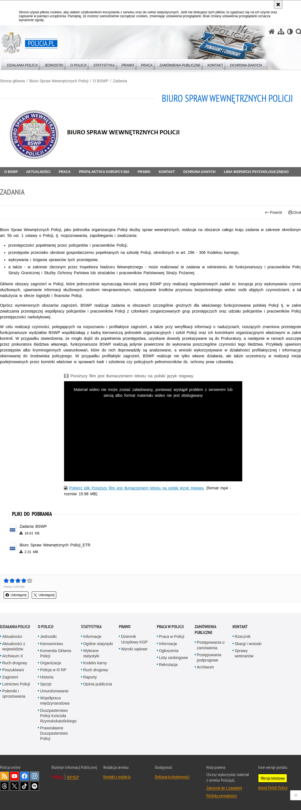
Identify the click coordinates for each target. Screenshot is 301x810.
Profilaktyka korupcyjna (104, 172)
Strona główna (12, 81)
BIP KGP (73, 777)
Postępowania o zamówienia (211, 645)
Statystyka (91, 627)
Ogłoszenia (168, 650)
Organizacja (50, 663)
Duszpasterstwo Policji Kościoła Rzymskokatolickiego (58, 715)
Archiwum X (12, 656)
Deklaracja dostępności (172, 776)
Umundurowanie (54, 691)
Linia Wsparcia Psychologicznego (256, 172)
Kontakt (167, 172)
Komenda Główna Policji (55, 653)
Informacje (92, 636)
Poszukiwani (13, 670)
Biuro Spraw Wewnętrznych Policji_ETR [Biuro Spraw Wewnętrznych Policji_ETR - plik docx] (54, 545)
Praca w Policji (170, 627)
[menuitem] (22, 64)
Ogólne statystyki (98, 643)
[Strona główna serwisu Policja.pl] (272, 31)
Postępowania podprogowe (209, 657)
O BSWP (100, 81)
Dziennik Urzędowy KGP (134, 639)
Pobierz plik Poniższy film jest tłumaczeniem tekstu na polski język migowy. (137, 488)
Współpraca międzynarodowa (55, 700)
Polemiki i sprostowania (13, 693)
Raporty (90, 677)
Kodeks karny (95, 663)
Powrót (273, 212)
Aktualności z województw (13, 646)
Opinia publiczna (97, 684)
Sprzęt (45, 684)
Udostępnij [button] (16, 595)
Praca (65, 172)
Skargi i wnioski (248, 643)
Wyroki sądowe (134, 649)
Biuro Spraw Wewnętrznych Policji (58, 81)
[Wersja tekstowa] (290, 31)
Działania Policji (15, 627)
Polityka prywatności (221, 795)
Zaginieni (10, 677)
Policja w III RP (53, 670)
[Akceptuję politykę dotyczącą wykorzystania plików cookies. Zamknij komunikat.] (278, 4)
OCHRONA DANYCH (199, 172)
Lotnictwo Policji (16, 684)
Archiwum (205, 667)
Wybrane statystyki (91, 653)
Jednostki (48, 636)
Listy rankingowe (173, 657)
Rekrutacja (168, 664)
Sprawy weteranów (244, 653)
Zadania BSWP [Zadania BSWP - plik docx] (33, 526)
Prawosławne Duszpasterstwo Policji (54, 733)
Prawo (144, 172)
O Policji (45, 627)
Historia (46, 677)
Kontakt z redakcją (117, 776)
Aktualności (38, 172)
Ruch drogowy (14, 663)
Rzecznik (243, 636)
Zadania (120, 81)
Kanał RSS (4, 776)
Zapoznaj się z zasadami (224, 788)
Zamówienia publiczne (205, 629)
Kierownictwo (51, 643)
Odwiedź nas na (14, 776)
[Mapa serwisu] (281, 31)
